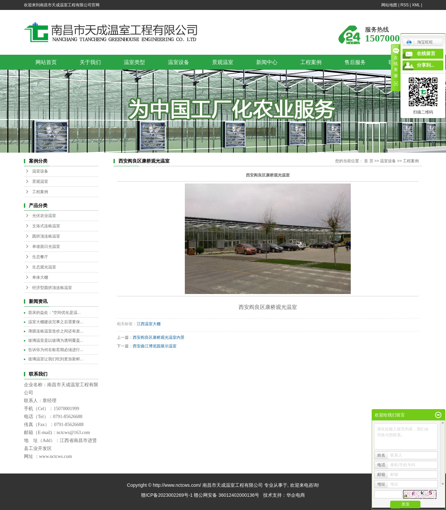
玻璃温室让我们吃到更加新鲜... (55, 359)
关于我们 (90, 62)
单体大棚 (40, 277)
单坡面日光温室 (46, 246)
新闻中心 (266, 62)
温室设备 (178, 62)
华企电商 (295, 495)
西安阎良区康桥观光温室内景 (159, 337)
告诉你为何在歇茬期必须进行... (55, 349)
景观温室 (222, 62)
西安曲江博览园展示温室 (155, 346)
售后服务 (355, 62)
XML (416, 5)
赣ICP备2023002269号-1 (167, 495)
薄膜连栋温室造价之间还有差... (55, 331)
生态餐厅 (40, 257)
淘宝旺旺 (419, 42)
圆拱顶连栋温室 (46, 236)
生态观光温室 (44, 267)
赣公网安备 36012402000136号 (226, 495)
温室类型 (134, 62)
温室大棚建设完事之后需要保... (55, 322)
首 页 (368, 161)
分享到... (425, 65)
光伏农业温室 (44, 215)
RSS (405, 5)
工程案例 (311, 62)
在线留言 (426, 53)
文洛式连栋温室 (46, 226)
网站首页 (46, 62)
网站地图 (389, 5)
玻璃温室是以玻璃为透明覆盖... (55, 340)
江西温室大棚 (149, 324)
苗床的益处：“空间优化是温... (54, 312)
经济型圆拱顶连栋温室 (52, 287)
